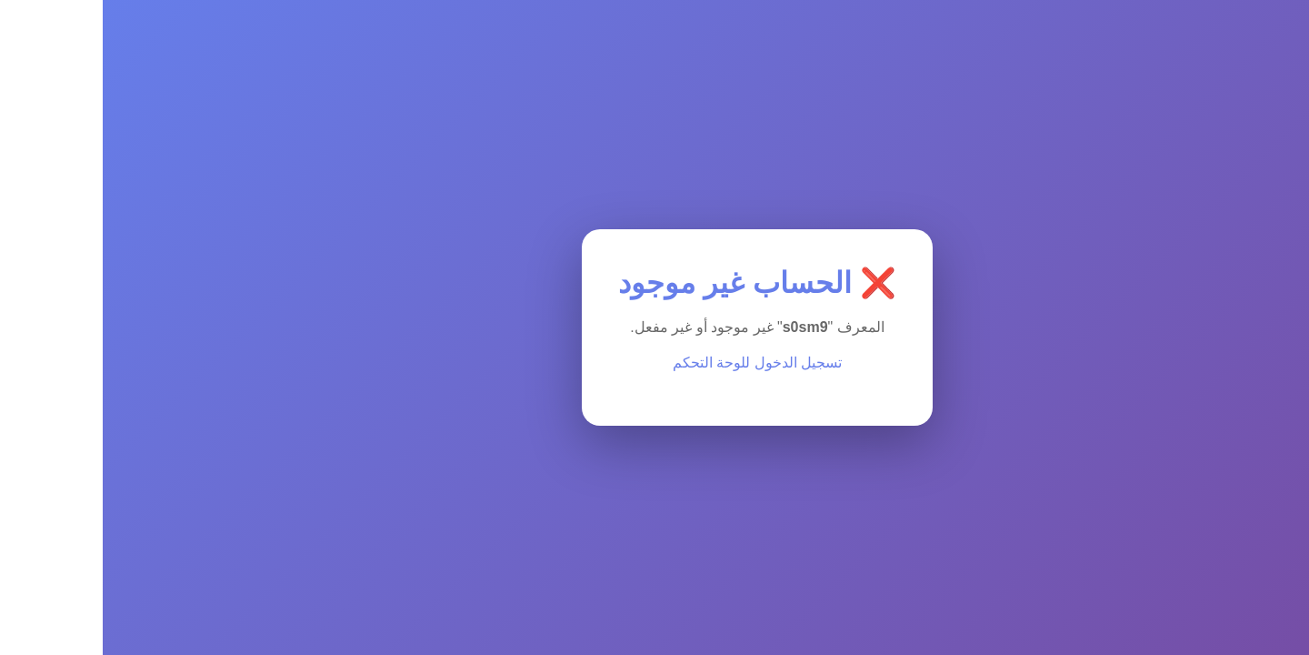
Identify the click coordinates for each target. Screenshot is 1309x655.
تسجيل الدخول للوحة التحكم (654, 362)
